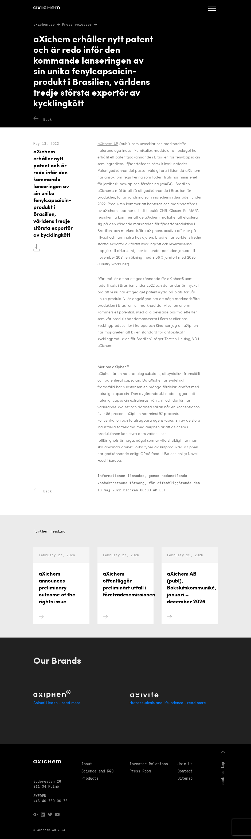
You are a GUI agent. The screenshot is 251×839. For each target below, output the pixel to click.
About (86, 763)
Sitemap (185, 778)
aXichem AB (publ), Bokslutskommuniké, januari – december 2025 (191, 617)
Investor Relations (149, 763)
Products (90, 778)
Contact (185, 771)
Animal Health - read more (56, 703)
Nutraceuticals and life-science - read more (168, 703)
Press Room (140, 771)
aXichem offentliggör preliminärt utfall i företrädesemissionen (128, 617)
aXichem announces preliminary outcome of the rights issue (57, 617)
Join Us (185, 763)
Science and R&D (97, 771)
